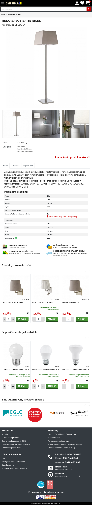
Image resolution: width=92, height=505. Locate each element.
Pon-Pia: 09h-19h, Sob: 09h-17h (67, 476)
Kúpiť (22, 319)
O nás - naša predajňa (10, 438)
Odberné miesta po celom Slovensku (16, 444)
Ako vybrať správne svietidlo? (13, 462)
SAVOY (22, 143)
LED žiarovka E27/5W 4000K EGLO (45, 370)
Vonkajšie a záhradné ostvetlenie (14, 468)
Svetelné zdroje (8, 465)
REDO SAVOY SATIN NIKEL (43, 303)
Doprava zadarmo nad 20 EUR (14, 441)
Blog (3, 458)
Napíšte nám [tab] (28, 166)
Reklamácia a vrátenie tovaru (59, 441)
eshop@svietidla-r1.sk (64, 470)
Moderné (29, 151)
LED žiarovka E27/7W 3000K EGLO (75, 370)
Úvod (3, 15)
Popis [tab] (5, 166)
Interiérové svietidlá (14, 15)
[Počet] (8, 319)
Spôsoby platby (54, 438)
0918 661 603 (67, 462)
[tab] (5, 165)
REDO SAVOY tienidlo (70, 303)
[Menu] (2, 3)
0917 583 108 (67, 458)
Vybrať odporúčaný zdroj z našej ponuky (62, 217)
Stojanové (29, 149)
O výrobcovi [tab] (15, 166)
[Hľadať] (89, 9)
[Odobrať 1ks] (4, 319)
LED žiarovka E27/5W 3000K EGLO (16, 370)
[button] (85, 271)
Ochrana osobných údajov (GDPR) (61, 448)
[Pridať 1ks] (13, 319)
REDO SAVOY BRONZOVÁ (13, 303)
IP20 (48, 207)
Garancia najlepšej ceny (11, 448)
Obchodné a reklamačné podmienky (62, 434)
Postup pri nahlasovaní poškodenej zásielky (65, 444)
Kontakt (5, 434)
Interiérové (21, 146)
